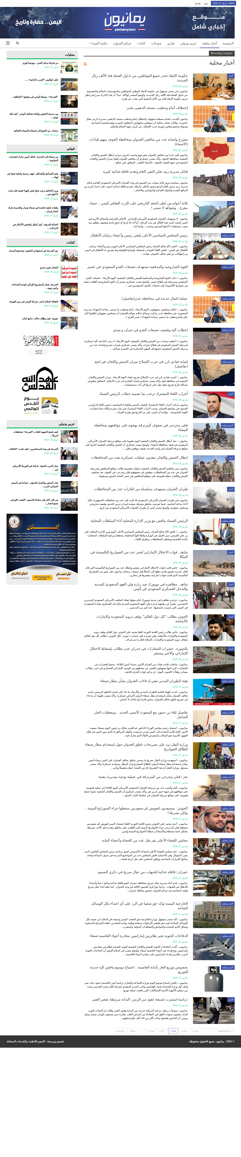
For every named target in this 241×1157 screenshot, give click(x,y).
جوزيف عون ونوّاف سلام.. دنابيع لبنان (40, 318)
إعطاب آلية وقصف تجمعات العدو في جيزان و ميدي (150, 330)
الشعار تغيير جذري (49, 267)
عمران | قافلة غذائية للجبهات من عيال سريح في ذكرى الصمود (142, 872)
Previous (225, 1031)
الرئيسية (228, 43)
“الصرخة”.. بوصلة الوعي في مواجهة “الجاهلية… (34, 96)
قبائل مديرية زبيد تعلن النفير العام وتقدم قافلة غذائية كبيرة (145, 171)
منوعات (156, 43)
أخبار (231, 75)
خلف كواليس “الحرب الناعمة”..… (41, 79)
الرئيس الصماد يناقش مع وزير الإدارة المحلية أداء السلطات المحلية (139, 521)
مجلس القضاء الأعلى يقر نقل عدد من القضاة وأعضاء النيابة (145, 840)
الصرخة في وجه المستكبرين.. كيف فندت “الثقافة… (33, 449)
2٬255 (184, 1031)
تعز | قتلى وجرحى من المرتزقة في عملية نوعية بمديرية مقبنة (143, 777)
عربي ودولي (189, 43)
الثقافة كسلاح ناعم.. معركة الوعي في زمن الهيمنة (33, 301)
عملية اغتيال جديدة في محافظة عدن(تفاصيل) (155, 298)
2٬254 (195, 1031)
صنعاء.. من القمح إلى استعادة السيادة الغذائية (36, 130)
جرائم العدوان (122, 43)
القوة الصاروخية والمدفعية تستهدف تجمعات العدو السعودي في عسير (137, 267)
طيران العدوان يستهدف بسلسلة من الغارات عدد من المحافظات (141, 489)
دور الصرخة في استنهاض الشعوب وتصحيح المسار (33, 250)
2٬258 (151, 1031)
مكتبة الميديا (99, 43)
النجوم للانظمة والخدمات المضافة (26, 1041)
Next (119, 1031)
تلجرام (198, 3)
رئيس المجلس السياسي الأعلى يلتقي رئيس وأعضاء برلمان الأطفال (139, 235)
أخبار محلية (209, 43)
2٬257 (162, 1031)
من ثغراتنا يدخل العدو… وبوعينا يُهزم (40, 63)
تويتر (206, 3)
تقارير (171, 43)
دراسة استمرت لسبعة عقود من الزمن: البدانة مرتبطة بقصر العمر (140, 999)
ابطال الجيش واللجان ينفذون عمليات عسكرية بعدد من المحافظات (139, 457)
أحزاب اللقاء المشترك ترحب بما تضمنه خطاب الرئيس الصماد (143, 394)
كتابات (141, 43)
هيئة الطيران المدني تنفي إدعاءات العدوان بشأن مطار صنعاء (144, 681)
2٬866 (132, 1031)
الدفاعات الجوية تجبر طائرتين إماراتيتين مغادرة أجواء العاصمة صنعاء (139, 936)
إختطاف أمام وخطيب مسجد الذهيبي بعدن (157, 108)
